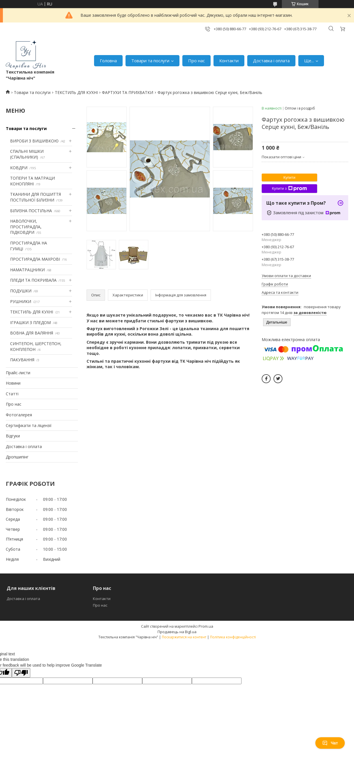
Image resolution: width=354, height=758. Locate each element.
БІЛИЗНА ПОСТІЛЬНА (31, 210)
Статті (12, 393)
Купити (289, 177)
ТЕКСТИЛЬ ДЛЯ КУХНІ (76, 92)
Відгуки (13, 436)
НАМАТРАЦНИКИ (27, 269)
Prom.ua (205, 626)
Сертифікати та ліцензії (29, 425)
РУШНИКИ (20, 301)
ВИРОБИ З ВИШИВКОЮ (34, 141)
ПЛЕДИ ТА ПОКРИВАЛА (33, 280)
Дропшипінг (17, 457)
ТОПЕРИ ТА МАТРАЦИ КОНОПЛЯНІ (32, 181)
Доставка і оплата (271, 60)
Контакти (229, 60)
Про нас (196, 60)
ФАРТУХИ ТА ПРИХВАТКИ (127, 92)
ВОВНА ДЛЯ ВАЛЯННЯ (31, 333)
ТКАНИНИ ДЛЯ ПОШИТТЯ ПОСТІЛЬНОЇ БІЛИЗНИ (35, 197)
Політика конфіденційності (233, 637)
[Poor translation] (21, 673)
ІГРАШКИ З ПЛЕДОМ (30, 322)
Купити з (289, 188)
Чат (330, 743)
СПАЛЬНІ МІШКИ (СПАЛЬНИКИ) (27, 154)
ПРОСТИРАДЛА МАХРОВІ (35, 259)
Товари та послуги (150, 60)
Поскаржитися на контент (184, 637)
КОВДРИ (18, 167)
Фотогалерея (19, 414)
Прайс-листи (18, 372)
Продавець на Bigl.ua (177, 631)
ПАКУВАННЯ (22, 359)
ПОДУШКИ (20, 291)
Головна (108, 60)
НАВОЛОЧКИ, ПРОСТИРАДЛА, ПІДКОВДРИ (26, 226)
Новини (13, 383)
